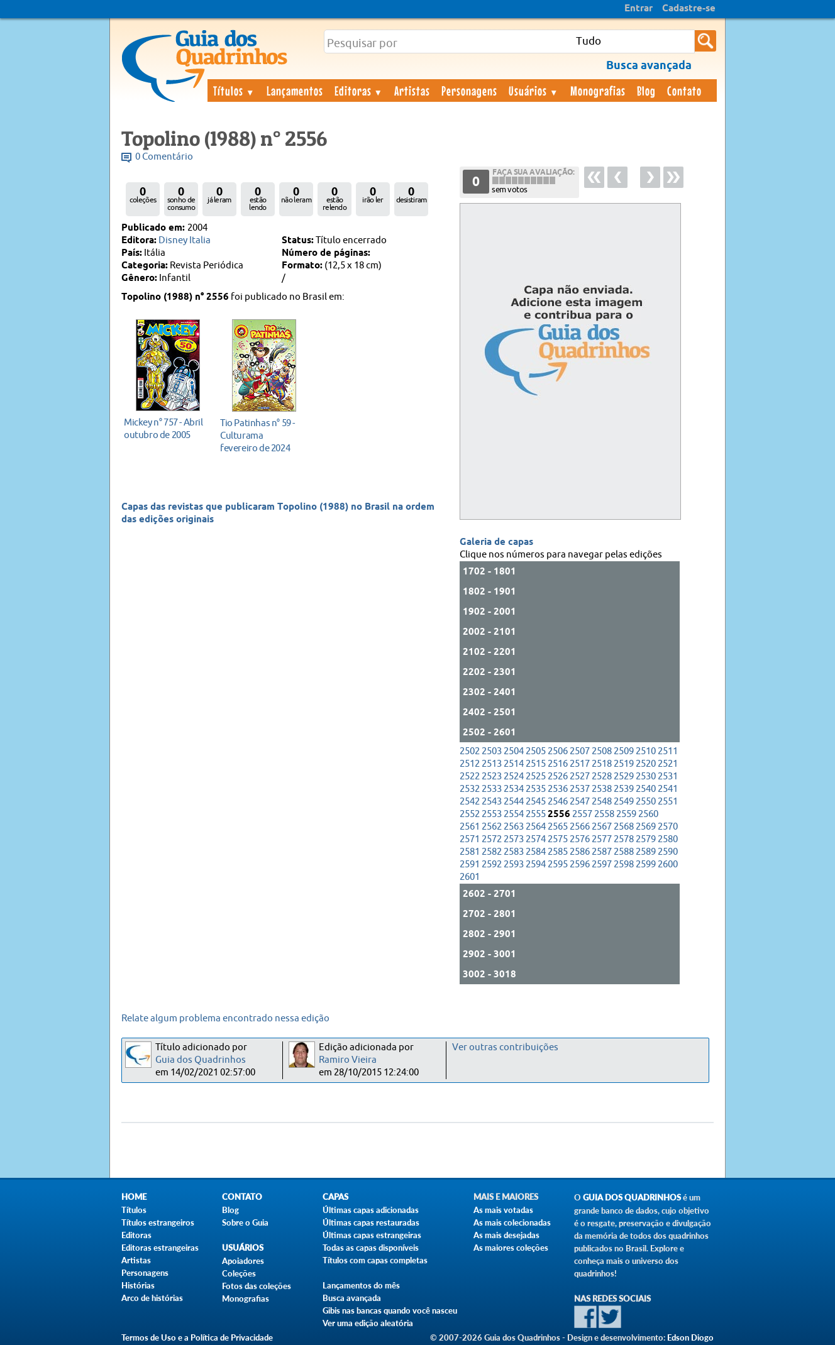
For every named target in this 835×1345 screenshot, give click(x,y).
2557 (582, 814)
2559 (626, 814)
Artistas (412, 90)
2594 (536, 864)
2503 (492, 751)
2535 (536, 789)
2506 (558, 751)
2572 (492, 839)
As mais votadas (503, 1210)
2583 (514, 852)
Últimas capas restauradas (371, 1222)
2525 (536, 776)
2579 (646, 839)
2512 (470, 764)
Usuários (534, 90)
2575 (558, 839)
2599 (646, 864)
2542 (470, 802)
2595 (558, 864)
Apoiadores (243, 1261)
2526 (558, 776)
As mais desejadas (506, 1235)
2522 (470, 776)
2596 (580, 864)
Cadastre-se (689, 9)
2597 (602, 864)
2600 (668, 864)
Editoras (359, 90)
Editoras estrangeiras (160, 1248)
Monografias (598, 90)
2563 (514, 827)
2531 (668, 776)
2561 (470, 827)
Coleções (239, 1273)
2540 (646, 789)
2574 (536, 839)
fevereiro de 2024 (260, 435)
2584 (536, 852)
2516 (558, 764)
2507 (580, 751)
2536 (558, 789)
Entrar (638, 9)
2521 (668, 764)
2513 (492, 764)
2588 (624, 852)
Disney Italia (184, 240)
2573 (514, 839)
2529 (624, 776)
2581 (470, 852)
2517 (580, 764)
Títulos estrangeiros (157, 1222)
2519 (624, 764)
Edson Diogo (690, 1337)
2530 (646, 776)
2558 (604, 814)
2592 (492, 864)
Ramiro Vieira (348, 1060)
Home (134, 1197)
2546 (558, 802)
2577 (602, 839)
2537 (580, 789)
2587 (602, 852)
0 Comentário (164, 157)
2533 (492, 789)
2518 (602, 764)
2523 (492, 776)
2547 (580, 802)
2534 (514, 789)
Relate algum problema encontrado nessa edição (225, 1018)
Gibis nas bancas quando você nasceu (390, 1310)
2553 (492, 814)
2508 (602, 751)
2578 (624, 839)
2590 (668, 852)
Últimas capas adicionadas (371, 1210)
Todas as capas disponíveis (371, 1248)
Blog (646, 90)
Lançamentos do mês (361, 1285)
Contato (684, 90)
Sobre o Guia (245, 1222)
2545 (536, 802)
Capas (335, 1197)
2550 (646, 802)
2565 (558, 827)
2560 (648, 814)
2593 (514, 864)
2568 (624, 827)
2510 (646, 751)
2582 (492, 852)
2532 (470, 789)
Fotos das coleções (256, 1286)
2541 (668, 789)
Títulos (234, 90)
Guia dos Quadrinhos (200, 1060)
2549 (624, 802)
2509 (624, 751)
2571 (470, 839)
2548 (602, 802)
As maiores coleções (510, 1248)
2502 (470, 751)
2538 (602, 789)
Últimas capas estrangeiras (372, 1235)
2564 (536, 827)
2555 (536, 814)
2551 (668, 802)
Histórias (138, 1285)
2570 (668, 827)
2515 (536, 764)
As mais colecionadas (512, 1222)
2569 (646, 827)
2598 (624, 864)
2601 (470, 877)
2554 (514, 814)
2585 (558, 852)
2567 (602, 827)
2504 (514, 751)
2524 (514, 776)
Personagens (469, 90)
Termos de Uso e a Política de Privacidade (197, 1337)
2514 (514, 764)
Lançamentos (295, 90)
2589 (646, 852)
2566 (580, 827)
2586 (580, 852)
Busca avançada (352, 1298)
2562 (492, 827)
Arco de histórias (152, 1298)
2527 (580, 776)
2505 (536, 751)
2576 (580, 839)
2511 (668, 751)
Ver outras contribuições (505, 1047)
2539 (624, 789)
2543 (492, 802)
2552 (470, 814)
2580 (668, 839)
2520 (646, 764)
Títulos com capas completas (375, 1260)
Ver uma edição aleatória (368, 1323)
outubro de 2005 (164, 428)
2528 (602, 776)
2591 (470, 864)
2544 (514, 802)
